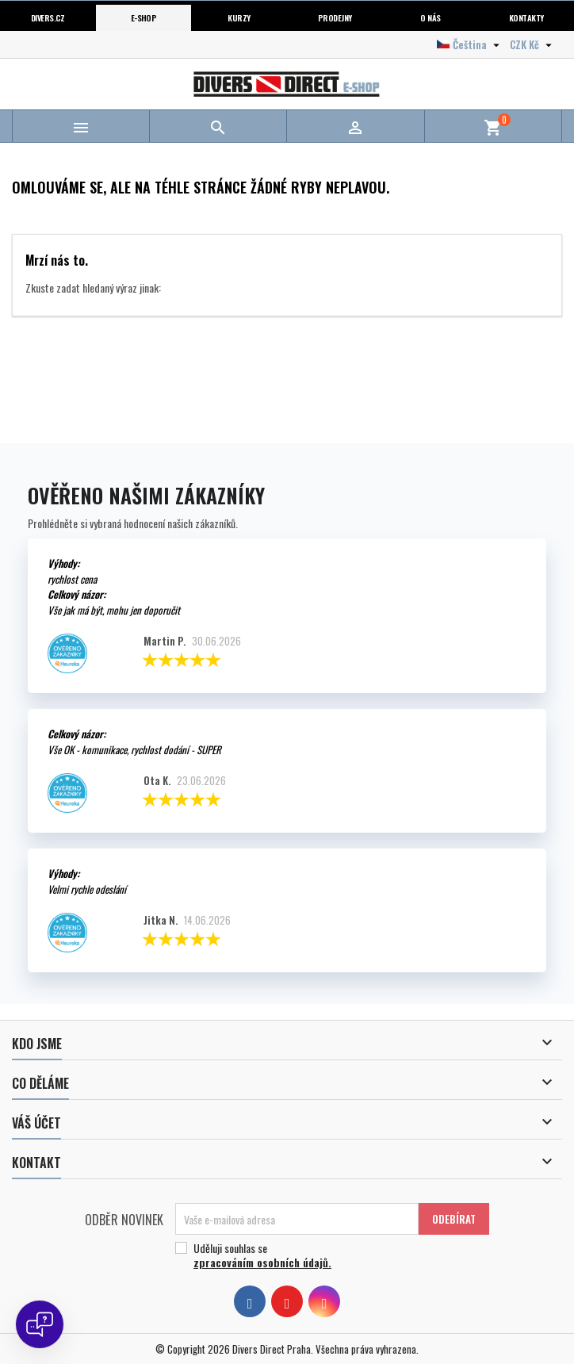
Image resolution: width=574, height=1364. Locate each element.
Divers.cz (48, 17)
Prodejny (335, 17)
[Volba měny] (533, 44)
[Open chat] (39, 1324)
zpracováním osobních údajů (260, 1262)
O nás (430, 17)
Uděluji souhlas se (326, 1255)
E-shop (144, 17)
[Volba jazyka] (470, 44)
